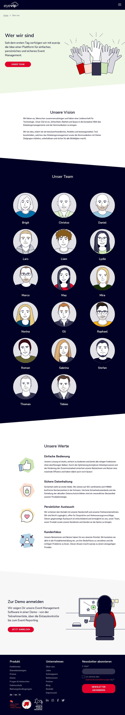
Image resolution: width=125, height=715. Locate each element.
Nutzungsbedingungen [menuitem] (21, 689)
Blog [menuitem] (48, 685)
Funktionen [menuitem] (15, 666)
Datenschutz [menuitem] (16, 685)
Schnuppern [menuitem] (52, 674)
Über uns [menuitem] (50, 666)
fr (20, 694)
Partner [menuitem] (49, 681)
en (16, 694)
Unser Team (17, 64)
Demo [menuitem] (13, 678)
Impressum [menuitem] (51, 692)
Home (6, 15)
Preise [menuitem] (13, 674)
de (11, 694)
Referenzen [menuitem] (51, 678)
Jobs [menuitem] (48, 670)
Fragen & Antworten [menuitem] (19, 681)
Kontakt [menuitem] (49, 689)
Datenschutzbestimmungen (97, 679)
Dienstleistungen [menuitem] (18, 670)
